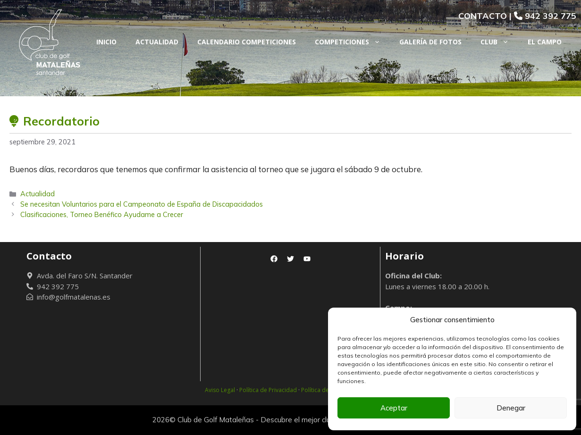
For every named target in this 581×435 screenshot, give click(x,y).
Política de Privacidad (268, 390)
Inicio (106, 41)
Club (499, 42)
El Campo (545, 41)
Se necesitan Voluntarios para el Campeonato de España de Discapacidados (141, 204)
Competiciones (352, 42)
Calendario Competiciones (246, 41)
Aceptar (393, 407)
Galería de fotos (430, 41)
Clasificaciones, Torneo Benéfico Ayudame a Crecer (101, 214)
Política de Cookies (326, 390)
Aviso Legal (220, 390)
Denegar (511, 407)
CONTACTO (482, 15)
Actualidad (156, 41)
